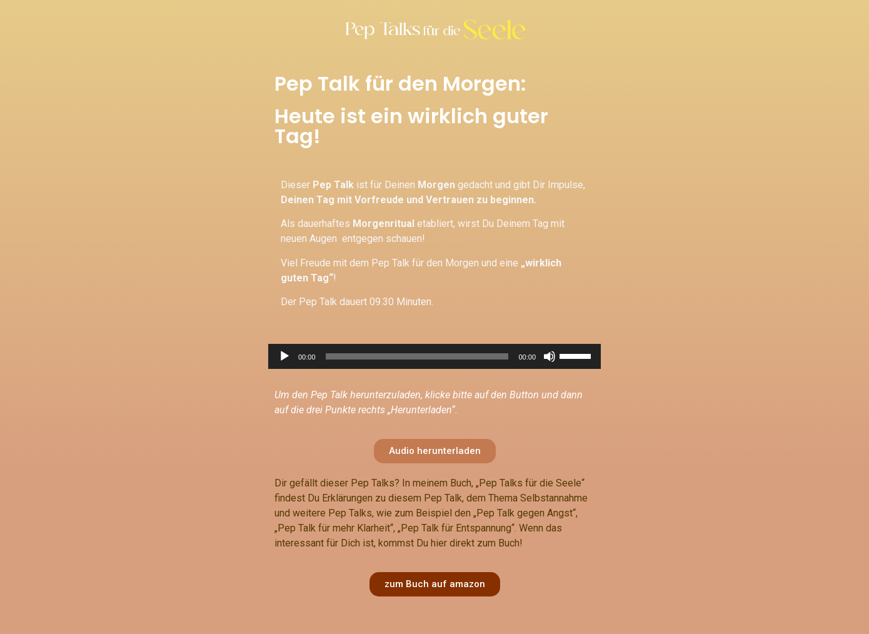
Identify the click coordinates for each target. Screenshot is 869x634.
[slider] (417, 356)
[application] (434, 356)
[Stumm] (549, 356)
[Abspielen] (284, 356)
